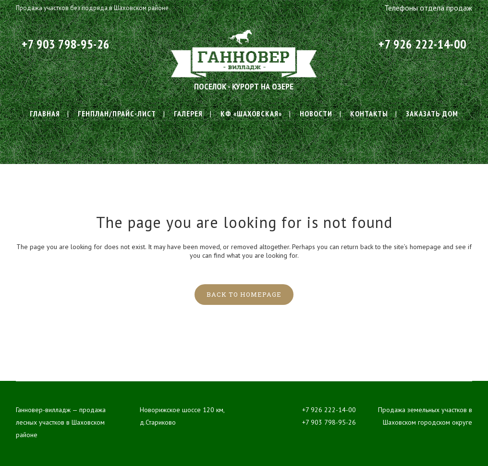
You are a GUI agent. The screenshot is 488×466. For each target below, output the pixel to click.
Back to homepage (244, 294)
